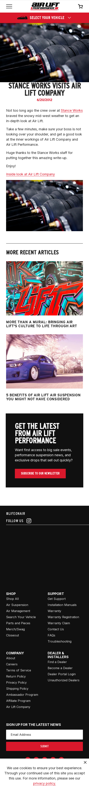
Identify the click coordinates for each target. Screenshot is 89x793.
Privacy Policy (16, 682)
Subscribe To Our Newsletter (40, 473)
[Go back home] (45, 6)
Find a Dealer (57, 662)
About (10, 658)
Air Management (18, 611)
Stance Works (72, 110)
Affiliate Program (18, 701)
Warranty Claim (59, 623)
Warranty (54, 611)
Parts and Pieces (18, 623)
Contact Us (56, 629)
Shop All (12, 599)
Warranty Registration (63, 617)
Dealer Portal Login (62, 674)
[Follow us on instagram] (44, 520)
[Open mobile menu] (9, 6)
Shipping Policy (17, 688)
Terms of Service (18, 670)
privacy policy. (44, 783)
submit (44, 746)
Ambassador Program (22, 695)
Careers (12, 664)
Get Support (57, 599)
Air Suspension (17, 605)
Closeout (12, 635)
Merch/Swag (15, 629)
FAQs (51, 635)
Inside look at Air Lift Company (30, 174)
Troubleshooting (59, 641)
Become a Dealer (60, 668)
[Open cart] (80, 6)
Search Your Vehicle (21, 617)
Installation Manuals (62, 605)
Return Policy (16, 676)
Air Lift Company (18, 707)
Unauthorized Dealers (63, 680)
